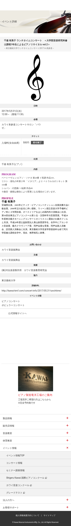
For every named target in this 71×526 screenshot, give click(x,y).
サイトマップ (49, 515)
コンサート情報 (14, 463)
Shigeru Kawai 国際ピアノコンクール (26, 477)
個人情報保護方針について (27, 515)
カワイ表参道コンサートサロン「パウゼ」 (21, 126)
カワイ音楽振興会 (11, 249)
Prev (14, 380)
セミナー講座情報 (15, 470)
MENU (66, 5)
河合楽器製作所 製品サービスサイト (10, 5)
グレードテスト (15, 492)
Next (57, 380)
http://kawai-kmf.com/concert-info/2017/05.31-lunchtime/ (31, 290)
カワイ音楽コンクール (19, 485)
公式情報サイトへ (17, 313)
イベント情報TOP (15, 455)
